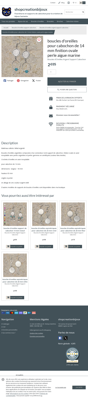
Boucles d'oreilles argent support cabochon (54, 28)
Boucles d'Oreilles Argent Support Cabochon (66, 59)
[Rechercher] (83, 12)
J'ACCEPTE (79, 387)
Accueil (6, 28)
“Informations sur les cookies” (19, 394)
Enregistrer (23, 80)
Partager (9, 80)
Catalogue (5, 324)
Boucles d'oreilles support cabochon (24, 28)
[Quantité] (51, 72)
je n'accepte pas (60, 387)
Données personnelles (9, 330)
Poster (36, 80)
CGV (3, 327)
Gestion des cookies (36, 333)
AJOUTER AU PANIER (67, 81)
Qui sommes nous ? (8, 333)
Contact (52, 3)
